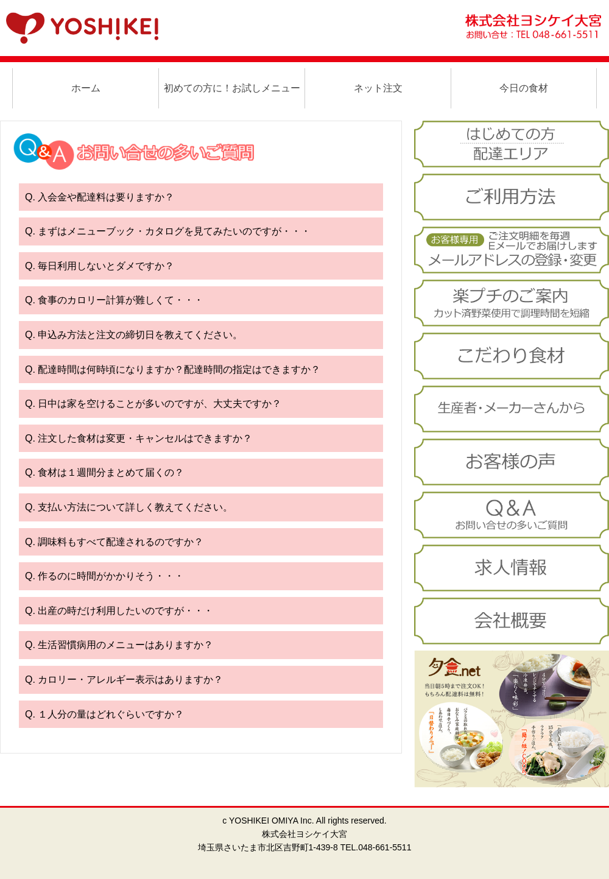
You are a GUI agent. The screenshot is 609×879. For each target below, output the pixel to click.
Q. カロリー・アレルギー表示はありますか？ (124, 679)
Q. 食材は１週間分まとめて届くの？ (104, 472)
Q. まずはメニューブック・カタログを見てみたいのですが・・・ (168, 231)
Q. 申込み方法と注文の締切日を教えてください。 (133, 335)
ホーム (85, 88)
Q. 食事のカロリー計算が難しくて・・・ (114, 300)
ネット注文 (378, 88)
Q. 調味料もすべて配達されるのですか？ (114, 542)
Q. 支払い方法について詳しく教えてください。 (129, 507)
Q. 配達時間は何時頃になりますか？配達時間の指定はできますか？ (172, 369)
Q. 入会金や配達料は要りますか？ (99, 197)
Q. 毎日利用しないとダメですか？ (99, 266)
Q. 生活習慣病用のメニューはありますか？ (119, 645)
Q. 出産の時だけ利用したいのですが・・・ (119, 610)
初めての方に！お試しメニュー (232, 88)
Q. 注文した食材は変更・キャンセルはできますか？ (138, 438)
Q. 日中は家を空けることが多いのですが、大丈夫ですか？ (153, 403)
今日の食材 (523, 88)
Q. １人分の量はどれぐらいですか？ (104, 714)
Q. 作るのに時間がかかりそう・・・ (104, 576)
